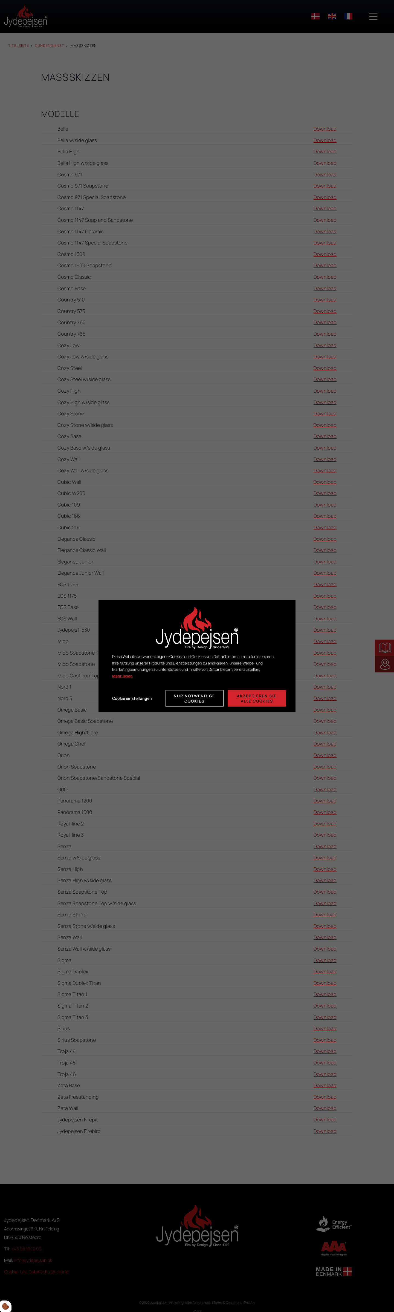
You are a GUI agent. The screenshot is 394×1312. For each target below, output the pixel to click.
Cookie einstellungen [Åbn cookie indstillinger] (132, 698)
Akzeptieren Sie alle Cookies (257, 698)
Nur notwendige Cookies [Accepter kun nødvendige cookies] (194, 698)
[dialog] (197, 656)
